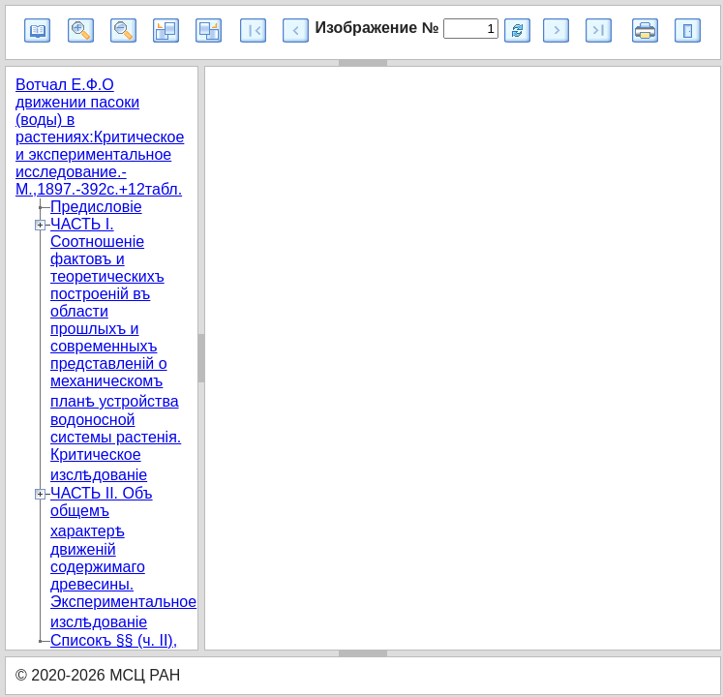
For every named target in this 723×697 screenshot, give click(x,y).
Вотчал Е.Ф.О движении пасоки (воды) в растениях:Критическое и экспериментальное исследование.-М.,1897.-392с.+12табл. (99, 136)
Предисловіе (96, 206)
